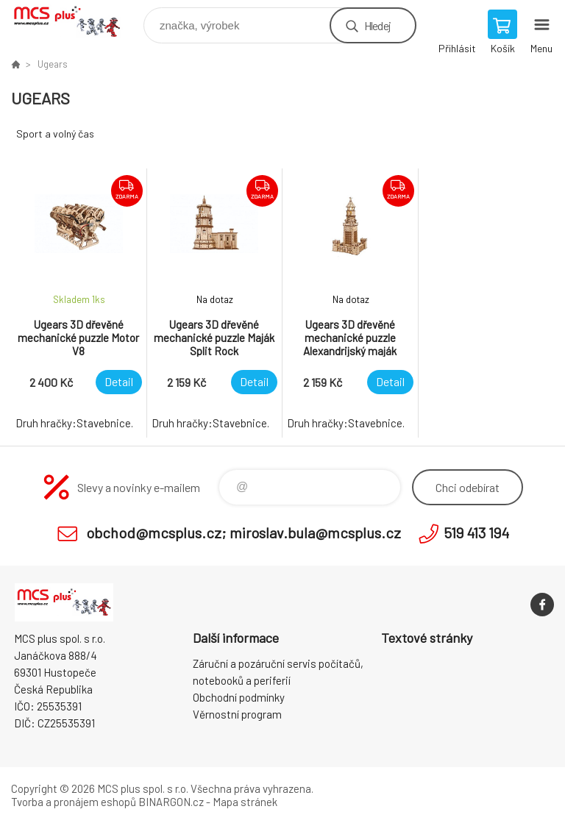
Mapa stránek (245, 801)
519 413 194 (476, 532)
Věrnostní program (237, 714)
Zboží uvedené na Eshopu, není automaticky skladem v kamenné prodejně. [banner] (76, 21)
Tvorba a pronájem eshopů (73, 801)
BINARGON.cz (171, 801)
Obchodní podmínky (239, 697)
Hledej (377, 25)
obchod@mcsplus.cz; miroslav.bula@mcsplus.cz (243, 532)
